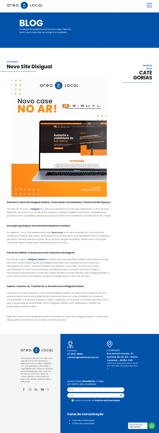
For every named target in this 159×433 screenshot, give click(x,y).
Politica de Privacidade (107, 400)
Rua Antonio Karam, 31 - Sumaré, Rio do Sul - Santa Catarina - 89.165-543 (122, 357)
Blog (32, 23)
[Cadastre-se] (120, 395)
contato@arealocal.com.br (83, 357)
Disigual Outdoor (37, 259)
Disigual (35, 208)
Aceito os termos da (96, 400)
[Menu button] (149, 6)
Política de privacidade (83, 423)
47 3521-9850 (75, 353)
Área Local (56, 232)
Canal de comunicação (83, 420)
